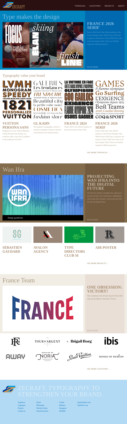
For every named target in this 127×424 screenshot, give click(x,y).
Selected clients (42, 408)
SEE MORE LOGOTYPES (98, 369)
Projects (109, 6)
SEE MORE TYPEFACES (98, 152)
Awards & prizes (42, 411)
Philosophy (40, 405)
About (121, 6)
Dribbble (62, 411)
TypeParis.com (82, 405)
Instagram (62, 408)
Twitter (61, 402)
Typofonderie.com (83, 402)
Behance (62, 405)
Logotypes (95, 6)
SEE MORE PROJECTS (98, 263)
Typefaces (80, 6)
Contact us (21, 411)
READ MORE (93, 67)
